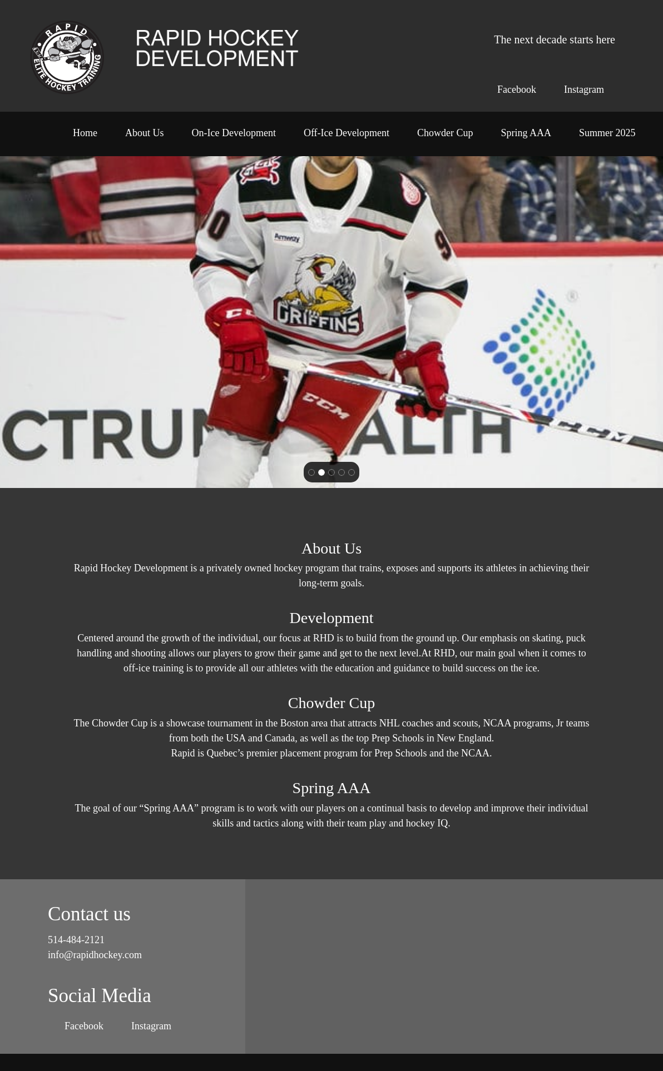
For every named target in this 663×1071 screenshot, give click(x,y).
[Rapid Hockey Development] (67, 56)
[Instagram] (581, 89)
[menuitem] (85, 137)
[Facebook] (514, 89)
